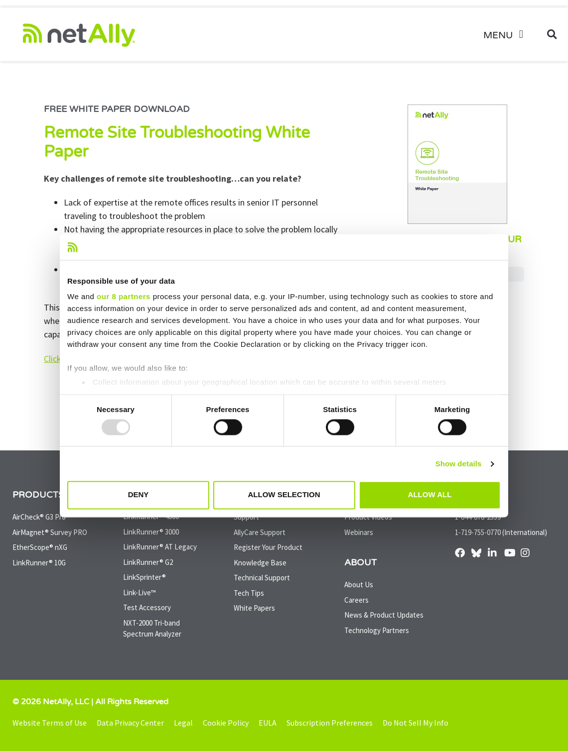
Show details (458, 463)
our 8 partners (123, 297)
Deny (138, 495)
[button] (506, 34)
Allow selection (284, 495)
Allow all (430, 495)
